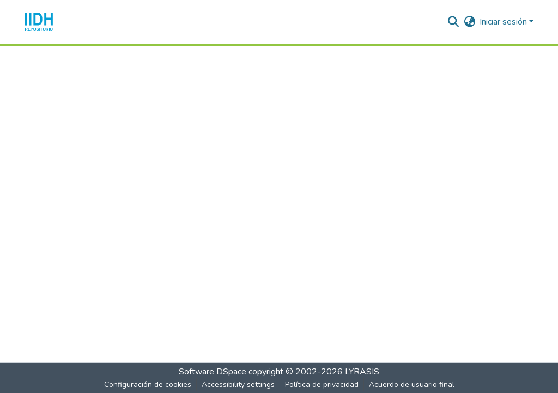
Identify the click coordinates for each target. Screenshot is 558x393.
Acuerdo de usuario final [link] (411, 384)
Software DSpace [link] (212, 372)
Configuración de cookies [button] (147, 384)
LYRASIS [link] (362, 372)
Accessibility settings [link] (238, 384)
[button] (39, 22)
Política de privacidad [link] (322, 384)
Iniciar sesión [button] (504, 22)
